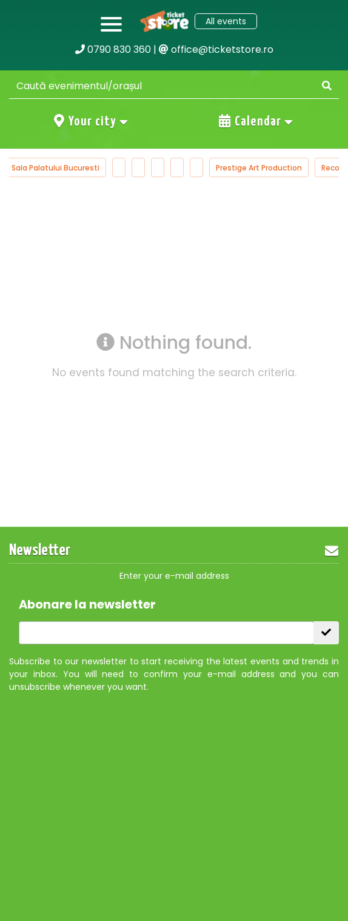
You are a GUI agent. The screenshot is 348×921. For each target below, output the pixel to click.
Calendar (256, 121)
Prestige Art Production (262, 168)
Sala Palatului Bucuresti (58, 168)
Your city (91, 121)
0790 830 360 (113, 49)
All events (226, 21)
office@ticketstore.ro (216, 49)
